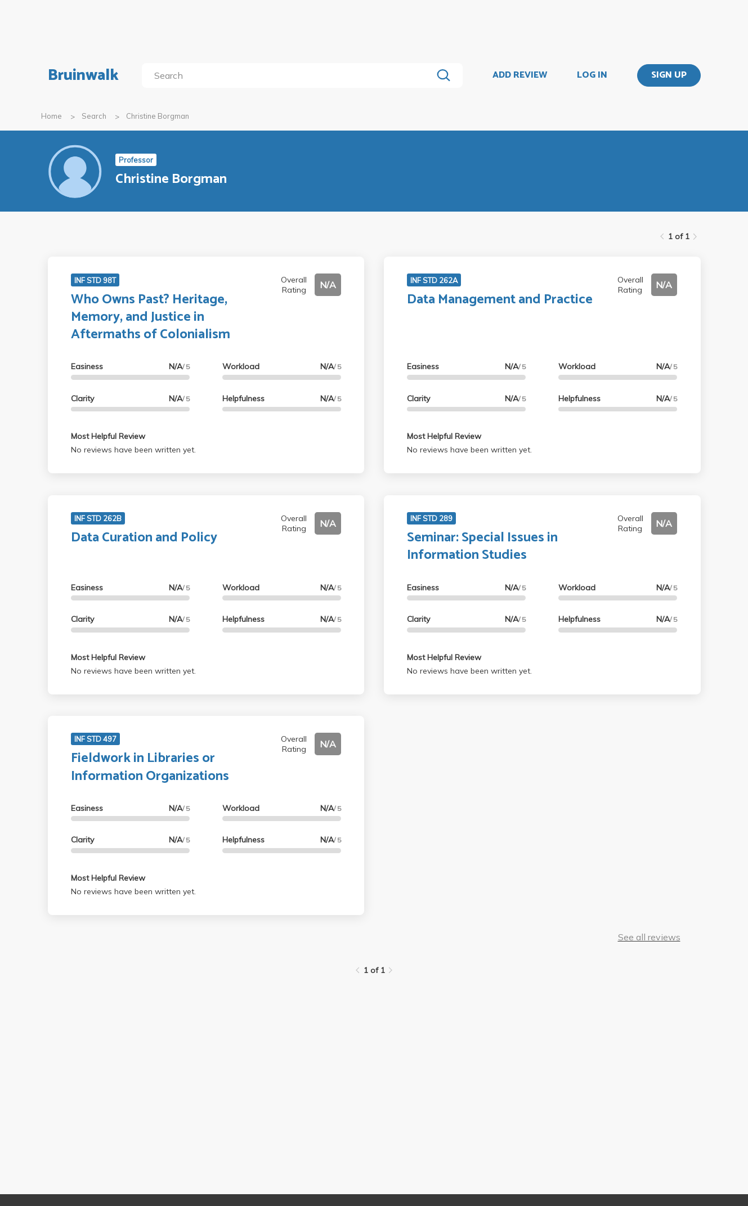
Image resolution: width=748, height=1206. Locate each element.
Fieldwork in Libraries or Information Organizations (150, 767)
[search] (289, 75)
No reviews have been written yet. (133, 450)
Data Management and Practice (500, 300)
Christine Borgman (157, 115)
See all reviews (649, 937)
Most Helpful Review (108, 436)
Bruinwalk (83, 75)
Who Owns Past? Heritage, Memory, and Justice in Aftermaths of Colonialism (150, 317)
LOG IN (592, 75)
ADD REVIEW (519, 75)
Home (51, 115)
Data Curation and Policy (144, 538)
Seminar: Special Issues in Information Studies (482, 546)
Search (94, 115)
